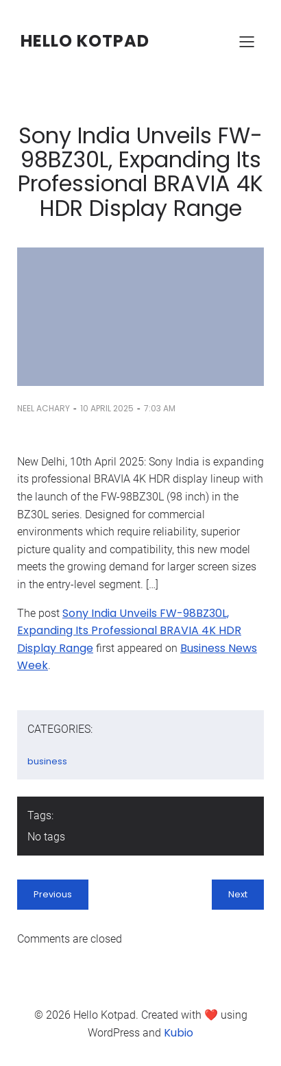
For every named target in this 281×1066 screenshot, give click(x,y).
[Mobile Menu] (246, 41)
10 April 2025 (107, 408)
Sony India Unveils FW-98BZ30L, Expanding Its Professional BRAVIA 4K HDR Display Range (129, 630)
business (47, 761)
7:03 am (159, 408)
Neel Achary (43, 408)
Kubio (178, 1033)
